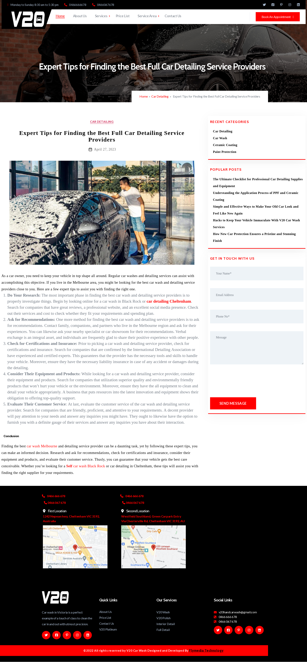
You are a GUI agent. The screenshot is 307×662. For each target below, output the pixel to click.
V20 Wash (163, 612)
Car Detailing (160, 96)
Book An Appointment (278, 17)
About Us (80, 16)
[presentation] (241, 381)
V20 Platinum (108, 629)
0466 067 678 (225, 621)
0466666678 (75, 4)
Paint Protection (224, 151)
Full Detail (163, 630)
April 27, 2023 (105, 149)
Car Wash (220, 138)
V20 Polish (163, 618)
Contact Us (173, 16)
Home (60, 16)
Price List (123, 16)
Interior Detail (165, 624)
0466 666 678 (225, 617)
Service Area (147, 16)
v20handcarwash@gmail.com (235, 612)
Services (101, 16)
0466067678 (103, 4)
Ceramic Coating (225, 145)
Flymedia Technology (206, 650)
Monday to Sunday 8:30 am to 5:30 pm (33, 4)
